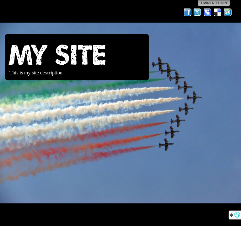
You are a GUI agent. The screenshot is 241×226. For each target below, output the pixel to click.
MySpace (207, 12)
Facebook (187, 12)
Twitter (197, 12)
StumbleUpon (227, 12)
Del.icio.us (217, 12)
